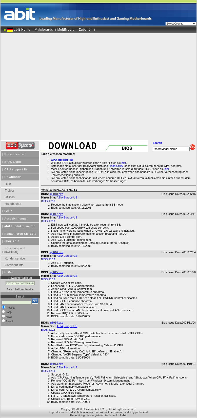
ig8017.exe (56, 213)
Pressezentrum (15, 154)
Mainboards (44, 29)
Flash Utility (116, 165)
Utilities (10, 197)
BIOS (8, 184)
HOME (9, 272)
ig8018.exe (56, 193)
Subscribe (12, 289)
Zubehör (85, 29)
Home (18, 29)
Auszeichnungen (16, 218)
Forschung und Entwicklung (13, 250)
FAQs (8, 210)
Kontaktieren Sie (20, 233)
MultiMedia (65, 29)
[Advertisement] (51, 84)
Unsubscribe (26, 289)
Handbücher (13, 204)
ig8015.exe (56, 272)
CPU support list (16, 169)
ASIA (60, 197)
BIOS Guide (13, 161)
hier (166, 168)
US (75, 197)
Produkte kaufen (19, 226)
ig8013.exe (56, 363)
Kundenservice (15, 258)
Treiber (9, 190)
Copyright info (14, 265)
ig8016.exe (56, 252)
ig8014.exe (56, 322)
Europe (68, 197)
